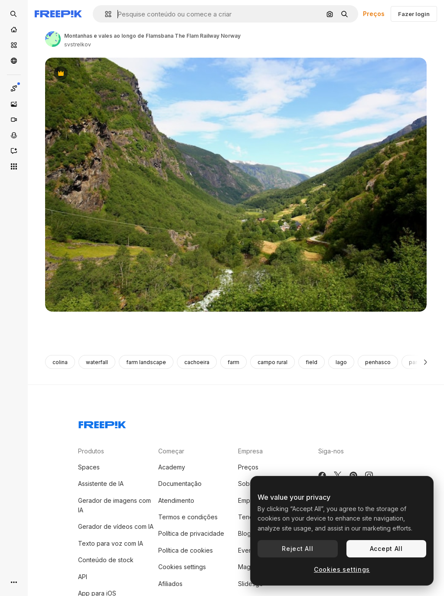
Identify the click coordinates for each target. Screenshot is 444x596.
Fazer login (414, 13)
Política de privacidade (191, 533)
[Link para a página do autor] (53, 39)
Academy (171, 467)
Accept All (386, 548)
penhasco (378, 362)
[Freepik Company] (102, 423)
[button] (105, 14)
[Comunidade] (14, 61)
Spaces (89, 467)
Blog (244, 533)
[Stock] (14, 45)
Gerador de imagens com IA (114, 505)
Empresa (250, 451)
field (311, 362)
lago (341, 362)
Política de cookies (185, 550)
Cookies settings (182, 566)
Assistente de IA (101, 483)
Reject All (297, 548)
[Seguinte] (425, 362)
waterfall (97, 362)
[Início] (14, 29)
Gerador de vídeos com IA (115, 526)
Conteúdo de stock (106, 559)
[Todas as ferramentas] (14, 166)
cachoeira (196, 362)
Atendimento (176, 500)
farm (233, 362)
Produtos (91, 451)
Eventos (249, 550)
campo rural (272, 362)
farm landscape (146, 362)
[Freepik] (58, 13)
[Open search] (14, 14)
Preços (374, 13)
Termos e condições (188, 517)
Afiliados (170, 583)
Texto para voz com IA (110, 543)
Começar (171, 451)
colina (60, 362)
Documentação (180, 483)
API (82, 576)
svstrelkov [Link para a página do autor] (77, 44)
